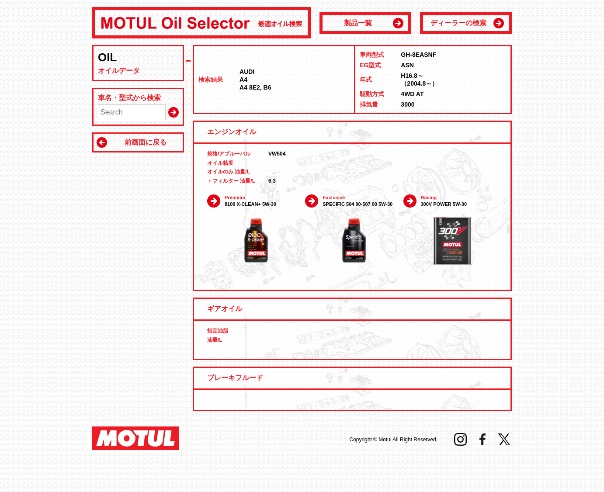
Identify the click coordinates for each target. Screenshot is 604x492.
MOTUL (135, 438)
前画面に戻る (146, 142)
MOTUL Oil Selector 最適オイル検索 (201, 22)
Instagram (460, 439)
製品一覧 (358, 23)
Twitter (504, 439)
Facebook (482, 439)
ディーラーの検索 (458, 23)
